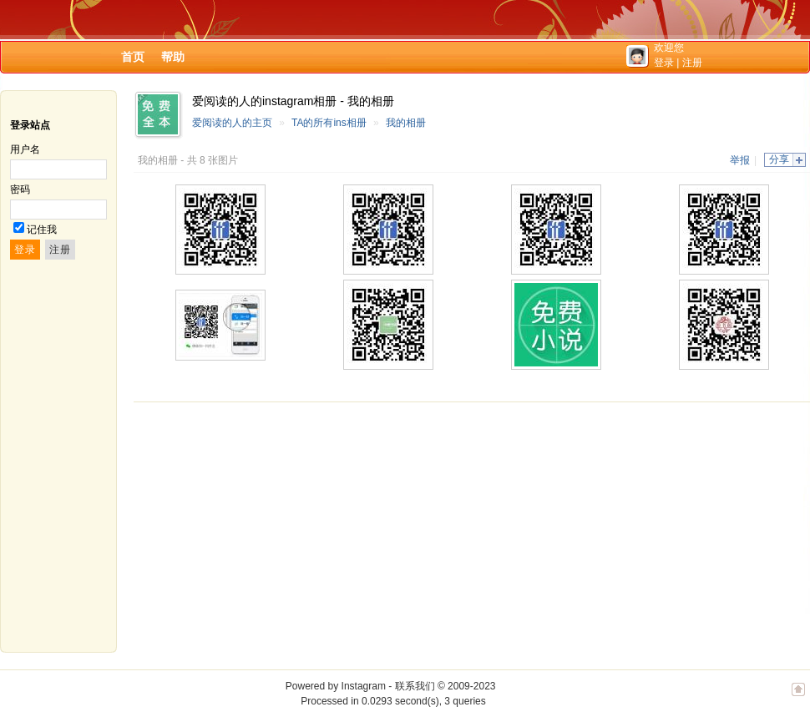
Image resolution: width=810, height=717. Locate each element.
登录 (664, 62)
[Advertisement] (387, 527)
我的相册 (406, 123)
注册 (692, 62)
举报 (740, 160)
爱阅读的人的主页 (232, 123)
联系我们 (415, 686)
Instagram (364, 686)
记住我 (42, 229)
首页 (132, 56)
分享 (779, 159)
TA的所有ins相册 (329, 123)
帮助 (173, 56)
